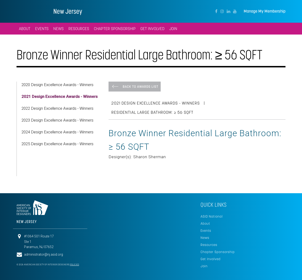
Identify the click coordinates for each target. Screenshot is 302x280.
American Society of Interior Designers (31, 11)
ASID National (212, 216)
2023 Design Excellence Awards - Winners (57, 120)
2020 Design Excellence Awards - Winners (57, 84)
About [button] (24, 28)
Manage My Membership (264, 11)
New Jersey (67, 11)
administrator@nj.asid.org (43, 254)
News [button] (58, 28)
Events (206, 230)
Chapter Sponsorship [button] (115, 28)
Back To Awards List (140, 86)
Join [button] (173, 28)
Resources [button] (78, 28)
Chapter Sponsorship (218, 252)
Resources (209, 245)
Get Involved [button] (152, 28)
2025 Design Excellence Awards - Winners (57, 143)
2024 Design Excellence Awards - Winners (57, 132)
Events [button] (42, 28)
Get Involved (211, 259)
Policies (74, 264)
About (205, 223)
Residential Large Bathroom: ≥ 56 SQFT (152, 112)
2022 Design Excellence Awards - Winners (57, 108)
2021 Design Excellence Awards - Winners (59, 96)
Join (204, 266)
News (205, 238)
